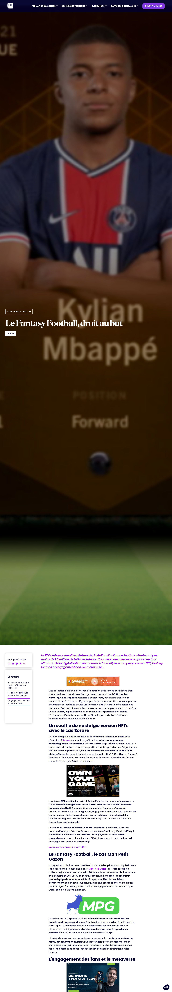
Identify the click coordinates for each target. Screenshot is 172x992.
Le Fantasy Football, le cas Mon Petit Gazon (18, 694)
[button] (45, 6)
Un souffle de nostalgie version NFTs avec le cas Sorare (18, 685)
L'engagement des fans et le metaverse (19, 702)
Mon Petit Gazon (98, 868)
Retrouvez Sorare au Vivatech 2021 (67, 847)
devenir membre (153, 6)
